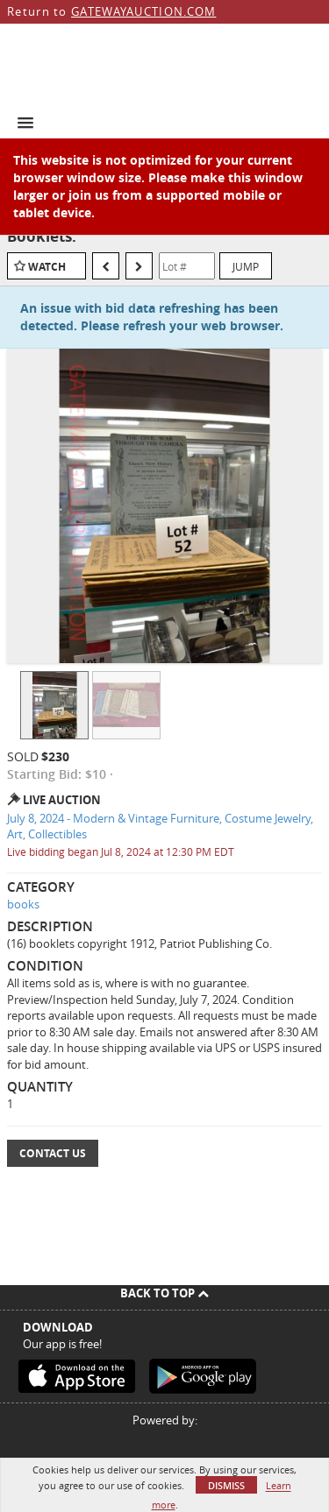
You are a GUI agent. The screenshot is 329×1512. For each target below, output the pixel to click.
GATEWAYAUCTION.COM (143, 11)
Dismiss (226, 1485)
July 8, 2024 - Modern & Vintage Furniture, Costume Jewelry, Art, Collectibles (160, 826)
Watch (47, 266)
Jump (245, 266)
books (23, 904)
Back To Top (164, 1293)
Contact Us (52, 1153)
